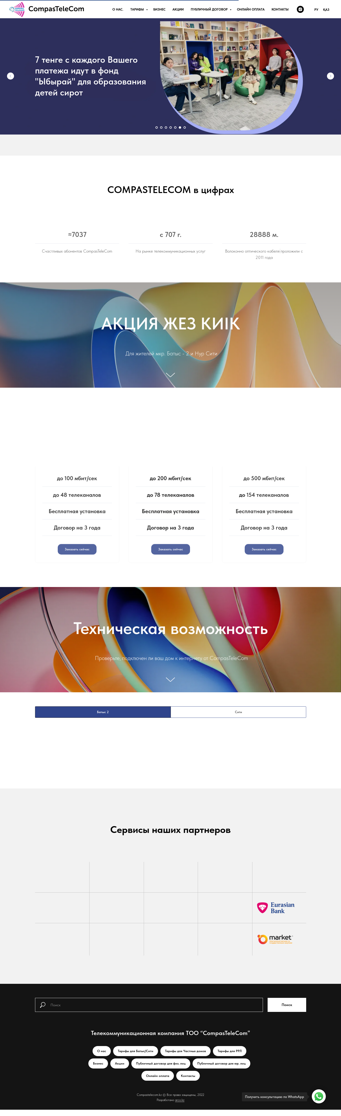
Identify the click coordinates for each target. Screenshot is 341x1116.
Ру (316, 9)
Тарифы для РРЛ (230, 1057)
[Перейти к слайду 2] (161, 127)
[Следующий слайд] (330, 76)
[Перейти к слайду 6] (180, 127)
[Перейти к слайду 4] (170, 127)
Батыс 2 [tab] (103, 718)
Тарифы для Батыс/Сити (135, 1057)
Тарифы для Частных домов (185, 1057)
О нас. (117, 9)
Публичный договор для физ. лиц (161, 1070)
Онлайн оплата (251, 9)
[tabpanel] (170, 781)
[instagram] (300, 9)
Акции (178, 9)
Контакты (280, 9)
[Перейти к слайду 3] (166, 127)
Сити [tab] (238, 718)
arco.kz (179, 1106)
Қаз (326, 9)
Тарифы (137, 9)
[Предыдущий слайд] (10, 76)
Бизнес (159, 9)
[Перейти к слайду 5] (175, 127)
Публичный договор (210, 9)
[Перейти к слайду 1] (156, 127)
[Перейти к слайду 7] (184, 127)
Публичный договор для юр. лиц (221, 1070)
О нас (101, 1057)
